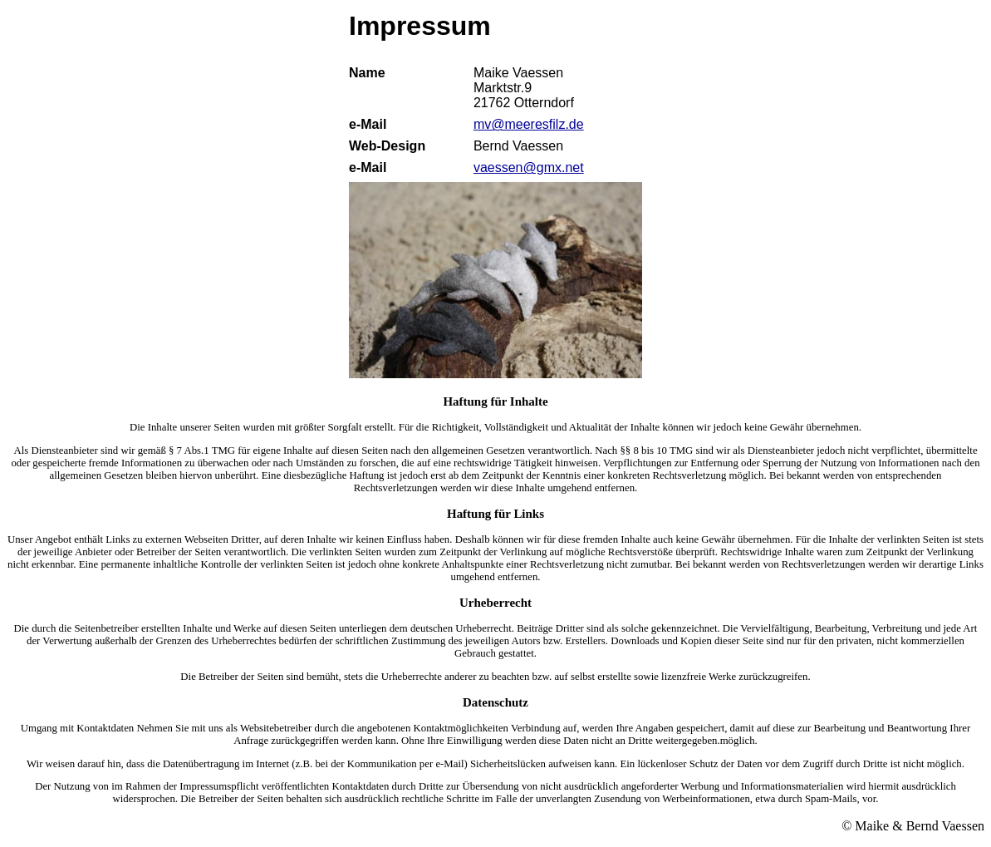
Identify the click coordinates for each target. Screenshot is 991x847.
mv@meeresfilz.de (528, 124)
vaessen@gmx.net (528, 167)
